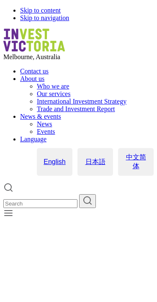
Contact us (34, 71)
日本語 (95, 161)
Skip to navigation (44, 17)
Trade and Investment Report (76, 108)
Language (33, 139)
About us (32, 78)
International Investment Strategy (81, 101)
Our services (53, 93)
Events (46, 131)
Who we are (53, 86)
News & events (40, 116)
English (54, 161)
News (44, 124)
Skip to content (40, 10)
